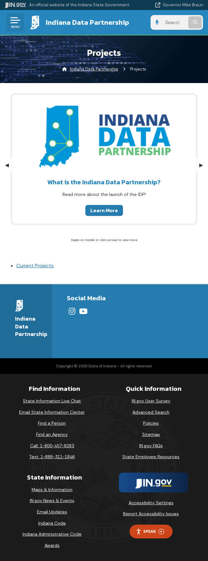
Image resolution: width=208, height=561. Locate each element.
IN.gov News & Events (52, 500)
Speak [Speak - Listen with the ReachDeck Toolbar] (150, 531)
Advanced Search (150, 412)
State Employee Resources (150, 456)
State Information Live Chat (52, 401)
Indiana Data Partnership (87, 22)
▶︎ (203, 165)
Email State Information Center (52, 412)
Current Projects (35, 265)
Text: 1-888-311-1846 (52, 456)
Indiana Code (52, 523)
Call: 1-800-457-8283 (52, 445)
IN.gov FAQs (151, 445)
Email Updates (52, 512)
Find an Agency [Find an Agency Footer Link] (52, 434)
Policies (151, 423)
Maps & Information (52, 489)
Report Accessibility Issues (151, 513)
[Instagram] (72, 311)
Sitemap (151, 434)
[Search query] (175, 22)
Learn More (104, 210)
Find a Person (52, 423)
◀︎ (9, 165)
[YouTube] (83, 311)
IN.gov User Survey (151, 401)
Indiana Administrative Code (52, 534)
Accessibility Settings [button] (151, 503)
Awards (52, 545)
